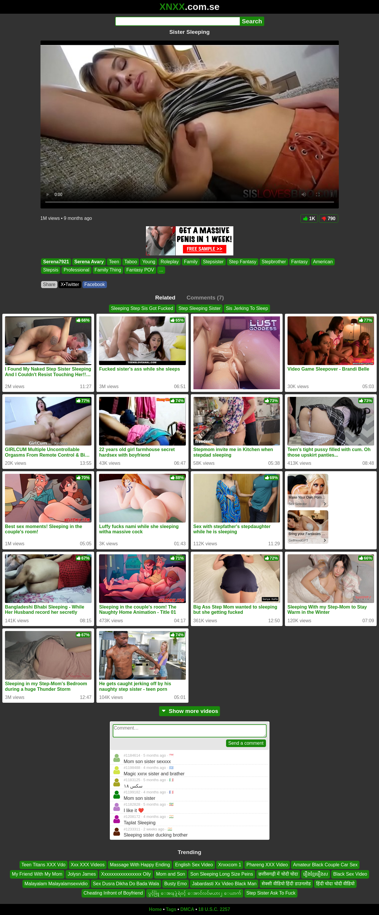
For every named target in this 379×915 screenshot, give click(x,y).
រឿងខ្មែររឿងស (315, 874)
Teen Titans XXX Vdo (44, 864)
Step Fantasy (242, 261)
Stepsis (50, 270)
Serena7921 (56, 261)
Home (155, 909)
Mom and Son (170, 874)
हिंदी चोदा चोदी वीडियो (335, 883)
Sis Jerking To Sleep (247, 308)
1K (309, 218)
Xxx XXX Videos (88, 864)
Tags (171, 909)
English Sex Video (194, 864)
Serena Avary (88, 261)
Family (191, 261)
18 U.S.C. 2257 (214, 909)
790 (329, 218)
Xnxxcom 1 (229, 864)
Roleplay (170, 261)
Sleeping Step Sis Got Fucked (142, 308)
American (323, 261)
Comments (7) (205, 298)
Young (148, 261)
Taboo (130, 261)
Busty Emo (175, 883)
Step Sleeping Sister (199, 308)
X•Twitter (70, 284)
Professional (76, 270)
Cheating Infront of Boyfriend (113, 893)
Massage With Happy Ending (140, 864)
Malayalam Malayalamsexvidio (56, 883)
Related (165, 298)
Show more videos (189, 711)
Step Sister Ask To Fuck (271, 893)
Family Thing (107, 270)
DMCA (187, 909)
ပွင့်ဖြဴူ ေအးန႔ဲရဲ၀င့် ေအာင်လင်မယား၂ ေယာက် (194, 893)
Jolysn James (82, 874)
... (161, 270)
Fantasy (299, 261)
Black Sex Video (350, 874)
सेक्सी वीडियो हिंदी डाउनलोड (286, 883)
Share (49, 284)
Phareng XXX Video (267, 864)
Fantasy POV (140, 270)
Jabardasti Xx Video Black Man (224, 883)
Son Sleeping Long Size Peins (221, 874)
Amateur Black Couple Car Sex (325, 864)
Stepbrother (273, 261)
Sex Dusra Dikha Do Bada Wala (126, 883)
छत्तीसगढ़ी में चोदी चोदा (278, 874)
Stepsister (213, 261)
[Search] (177, 21)
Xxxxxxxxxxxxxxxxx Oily (126, 874)
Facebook (94, 284)
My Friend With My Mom (37, 874)
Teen (114, 261)
